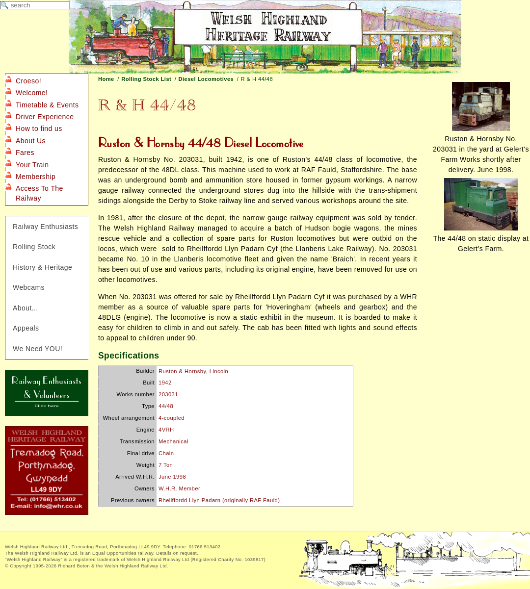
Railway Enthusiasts (45, 226)
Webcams (29, 287)
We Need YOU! (37, 349)
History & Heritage (42, 267)
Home (106, 79)
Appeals (26, 328)
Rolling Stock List (146, 79)
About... (25, 308)
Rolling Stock (34, 247)
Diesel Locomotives (206, 79)
